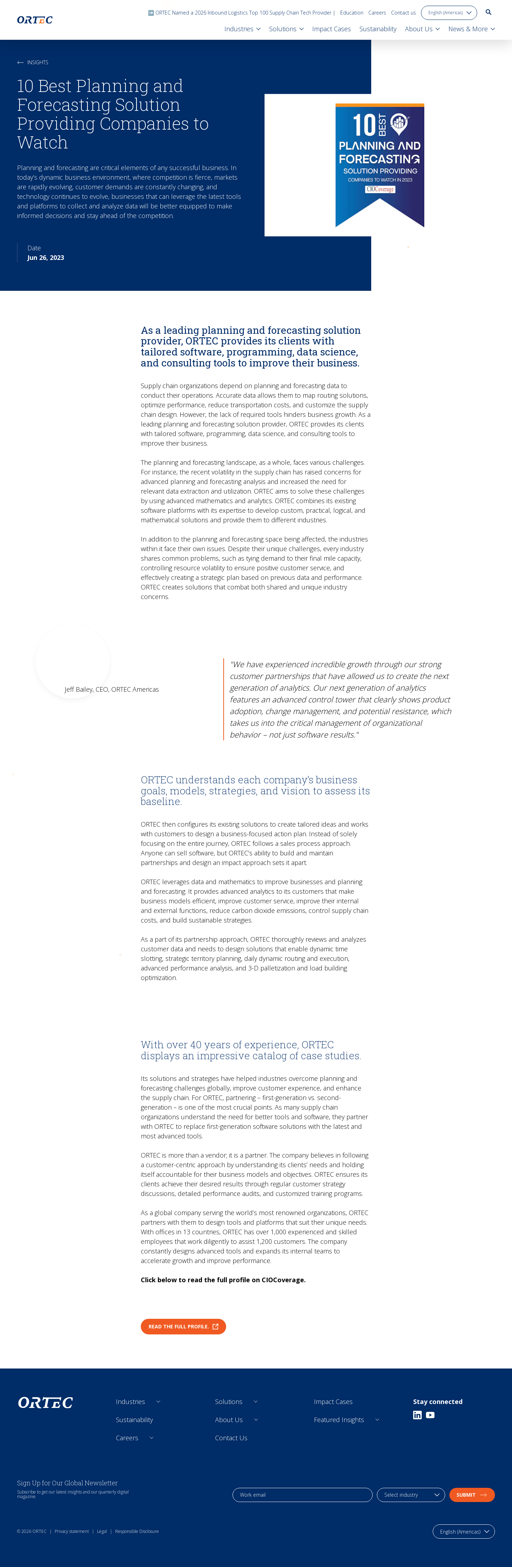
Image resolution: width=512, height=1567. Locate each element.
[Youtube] (430, 1415)
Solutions (228, 1401)
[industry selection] (411, 1495)
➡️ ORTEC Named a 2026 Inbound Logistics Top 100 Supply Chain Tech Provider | (241, 12)
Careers (377, 12)
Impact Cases (333, 1401)
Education (351, 12)
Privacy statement (72, 1531)
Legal (102, 1531)
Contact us (403, 12)
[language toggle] (449, 13)
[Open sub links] (158, 1402)
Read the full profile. (183, 1326)
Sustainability (134, 1419)
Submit (472, 1494)
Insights (32, 62)
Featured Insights (339, 1419)
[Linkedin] (417, 1415)
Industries (130, 1401)
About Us (229, 1419)
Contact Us (231, 1437)
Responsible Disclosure (137, 1531)
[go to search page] (488, 12)
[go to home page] (35, 20)
